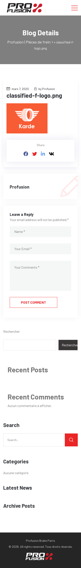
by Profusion (44, 89)
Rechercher (11, 331)
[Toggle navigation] (74, 8)
